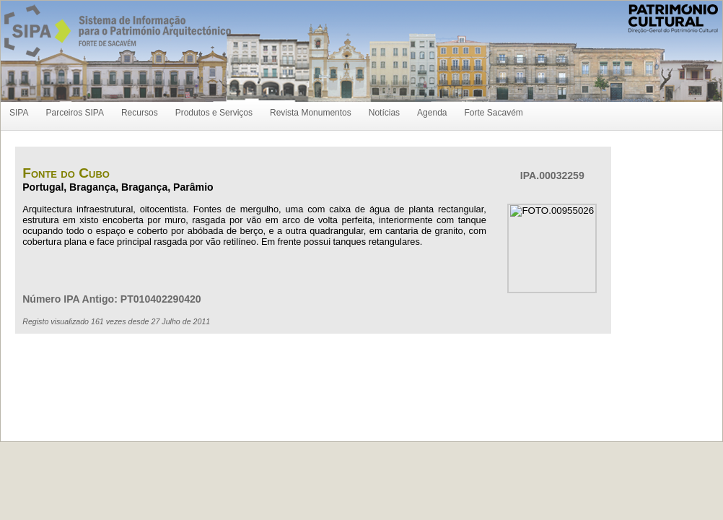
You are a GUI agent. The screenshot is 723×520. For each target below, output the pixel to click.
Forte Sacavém (493, 113)
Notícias (384, 113)
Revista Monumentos (310, 113)
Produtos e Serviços (214, 113)
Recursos (139, 113)
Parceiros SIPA (74, 113)
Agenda (432, 113)
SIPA (18, 113)
